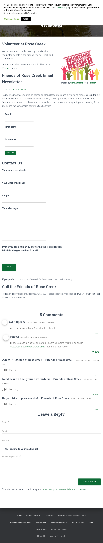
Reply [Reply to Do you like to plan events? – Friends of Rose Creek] (95, 409)
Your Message (24, 224)
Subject (24, 198)
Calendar (49, 515)
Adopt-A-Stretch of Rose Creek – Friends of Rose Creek (37, 360)
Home (19, 515)
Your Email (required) (24, 186)
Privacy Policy (33, 515)
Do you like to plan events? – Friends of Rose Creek (35, 398)
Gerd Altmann (76, 83)
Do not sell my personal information (20, 13)
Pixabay (92, 83)
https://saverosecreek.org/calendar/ (28, 346)
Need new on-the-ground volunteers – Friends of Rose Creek (41, 379)
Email (8, 114)
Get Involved (78, 523)
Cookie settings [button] (11, 19)
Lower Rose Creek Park (21, 523)
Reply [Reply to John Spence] (95, 333)
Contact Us (41, 530)
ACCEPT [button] (26, 19)
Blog (91, 523)
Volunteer (7, 68)
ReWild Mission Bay (59, 523)
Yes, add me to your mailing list (20, 449)
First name (11, 126)
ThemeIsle (61, 536)
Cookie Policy (60, 7)
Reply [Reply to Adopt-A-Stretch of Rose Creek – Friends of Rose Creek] (95, 375)
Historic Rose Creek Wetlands (72, 515)
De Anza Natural (59, 530)
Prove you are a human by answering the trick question (32, 251)
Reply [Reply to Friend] (95, 352)
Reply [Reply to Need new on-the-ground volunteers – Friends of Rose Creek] (95, 395)
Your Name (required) (24, 173)
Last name (10, 139)
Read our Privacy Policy (14, 89)
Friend (14, 337)
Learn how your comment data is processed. (64, 489)
